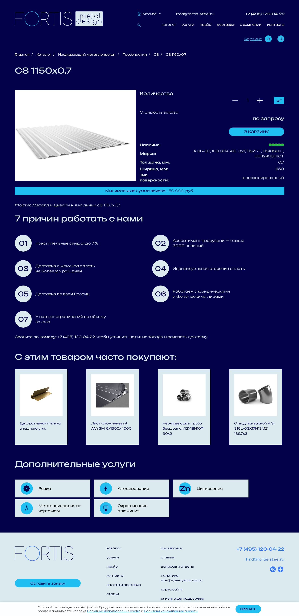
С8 (156, 54)
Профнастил (135, 54)
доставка (225, 24)
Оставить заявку (47, 583)
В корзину (256, 132)
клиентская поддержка (182, 598)
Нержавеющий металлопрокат (87, 54)
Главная (22, 54)
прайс (205, 24)
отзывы (167, 557)
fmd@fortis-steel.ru (195, 14)
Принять (248, 609)
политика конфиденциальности (181, 578)
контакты (275, 24)
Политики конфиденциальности (171, 611)
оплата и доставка (123, 585)
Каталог (43, 54)
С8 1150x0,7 (176, 54)
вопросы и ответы (177, 566)
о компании (250, 24)
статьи (112, 594)
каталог (169, 24)
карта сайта (172, 589)
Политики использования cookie (113, 611)
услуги (188, 24)
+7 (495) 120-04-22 (265, 14)
